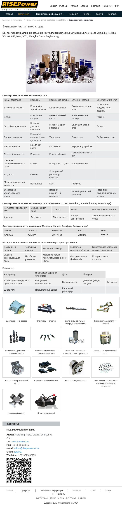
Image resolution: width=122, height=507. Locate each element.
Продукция (17, 20)
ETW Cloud (42, 498)
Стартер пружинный (46, 413)
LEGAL (82, 498)
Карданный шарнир (16, 413)
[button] (24, 14)
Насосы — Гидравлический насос (105, 352)
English (53, 6)
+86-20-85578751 (20, 441)
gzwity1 (17, 452)
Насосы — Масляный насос (46, 380)
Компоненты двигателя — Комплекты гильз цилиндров (75, 352)
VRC (53, 498)
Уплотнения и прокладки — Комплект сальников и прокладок (105, 383)
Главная (6, 20)
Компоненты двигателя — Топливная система (46, 352)
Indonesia (95, 6)
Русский (63, 6)
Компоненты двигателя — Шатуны (105, 322)
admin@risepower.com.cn (26, 448)
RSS (61, 498)
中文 (117, 6)
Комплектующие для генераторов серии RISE (46, 20)
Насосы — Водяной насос (75, 380)
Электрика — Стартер (46, 321)
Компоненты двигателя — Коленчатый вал (16, 352)
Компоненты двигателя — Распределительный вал (76, 322)
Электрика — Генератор (16, 321)
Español (84, 6)
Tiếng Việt (107, 6)
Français (74, 6)
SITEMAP (71, 498)
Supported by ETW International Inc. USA (61, 503)
